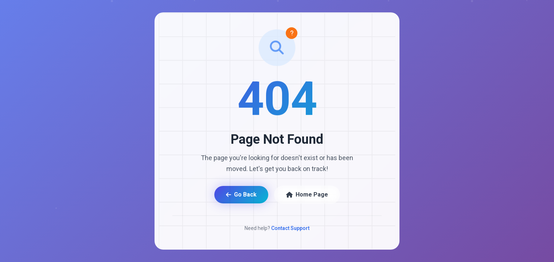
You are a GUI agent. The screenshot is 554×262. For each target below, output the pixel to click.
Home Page (307, 194)
